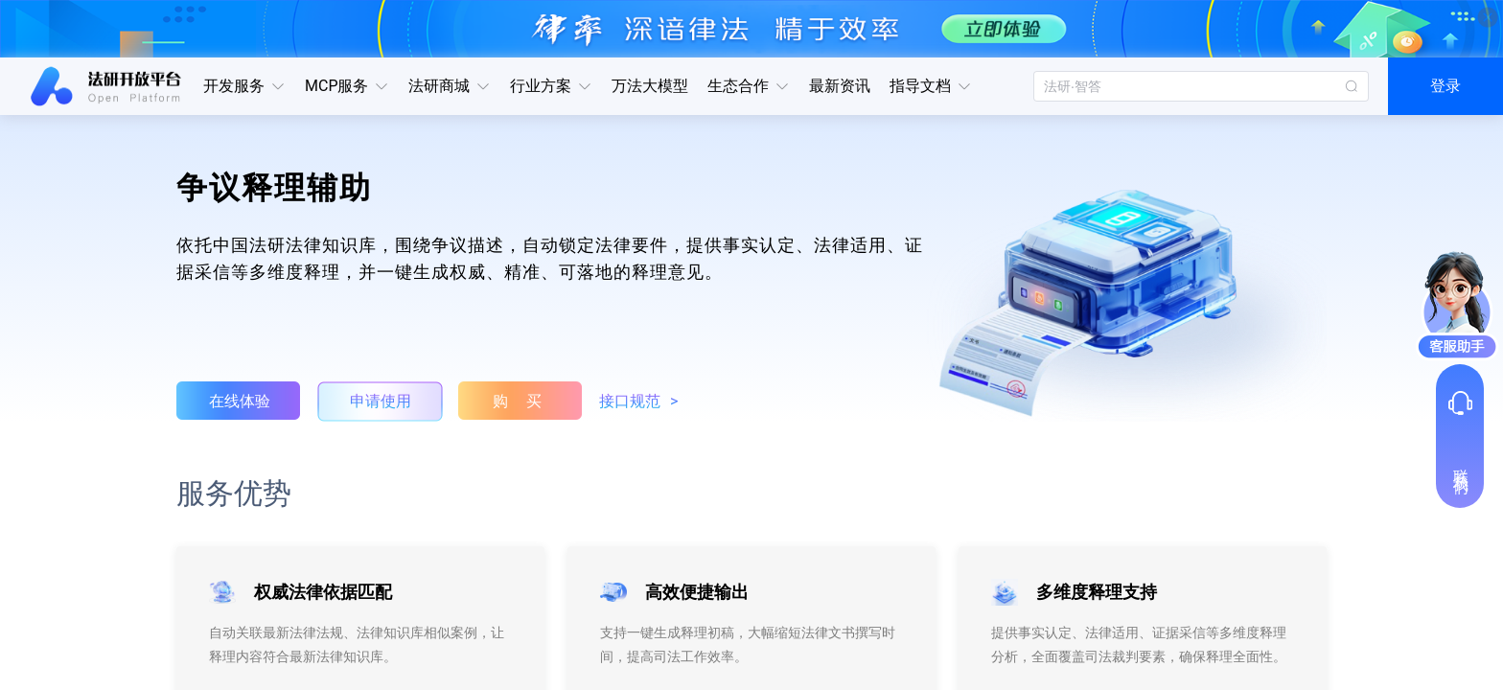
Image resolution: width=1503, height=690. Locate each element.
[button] (244, 86)
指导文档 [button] (931, 86)
